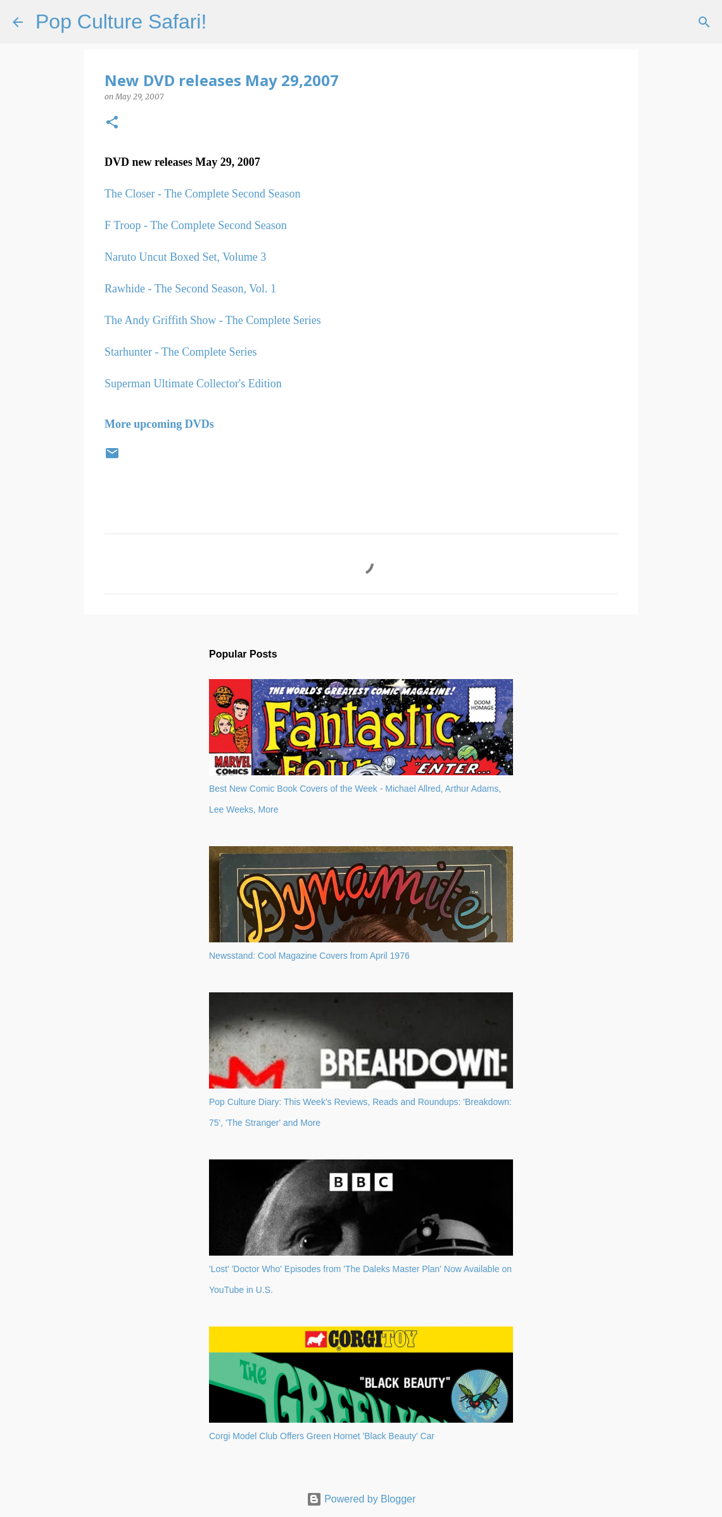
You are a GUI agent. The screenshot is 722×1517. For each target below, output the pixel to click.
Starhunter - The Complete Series (180, 352)
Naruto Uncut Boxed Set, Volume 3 (185, 257)
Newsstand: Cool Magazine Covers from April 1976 (309, 956)
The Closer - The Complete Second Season (202, 193)
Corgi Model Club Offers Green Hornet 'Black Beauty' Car (321, 1436)
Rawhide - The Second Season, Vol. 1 (190, 288)
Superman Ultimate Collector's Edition (193, 383)
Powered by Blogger (361, 1499)
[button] (112, 123)
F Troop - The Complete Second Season (195, 225)
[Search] (224, 22)
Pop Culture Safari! (120, 21)
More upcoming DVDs (159, 424)
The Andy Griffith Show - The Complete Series (212, 320)
